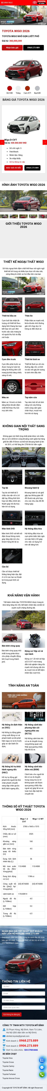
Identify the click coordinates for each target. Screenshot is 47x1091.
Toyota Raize (8, 1070)
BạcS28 (37, 93)
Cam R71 (27, 93)
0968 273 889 (33, 47)
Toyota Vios (8, 1058)
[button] (44, 201)
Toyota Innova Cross (11, 1078)
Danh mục (7, 2)
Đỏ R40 (10, 93)
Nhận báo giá (12, 47)
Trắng (18, 93)
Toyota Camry (8, 1066)
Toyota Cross (8, 1062)
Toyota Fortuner (9, 1074)
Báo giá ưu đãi (13, 168)
